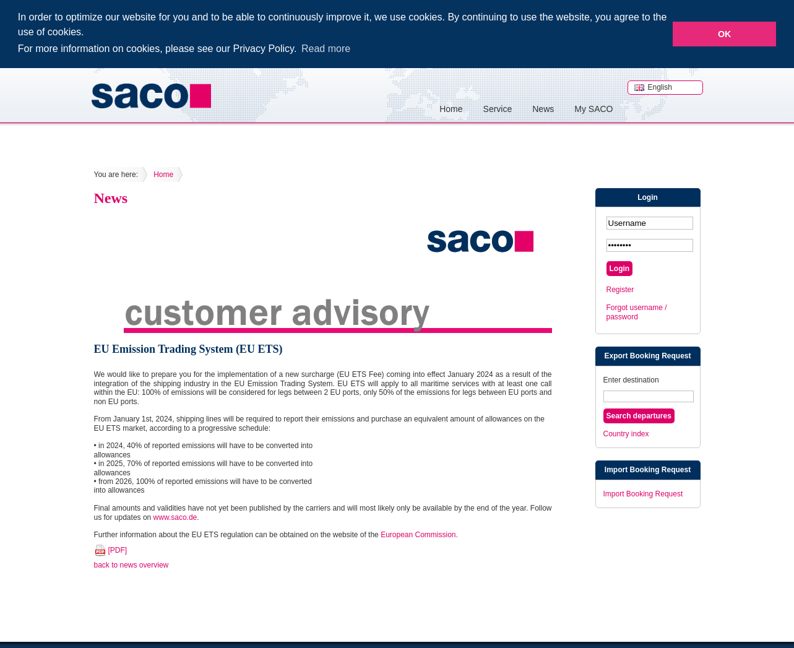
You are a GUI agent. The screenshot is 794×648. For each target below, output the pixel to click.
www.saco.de (175, 516)
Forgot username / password (636, 311)
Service (497, 108)
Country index (626, 433)
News (543, 108)
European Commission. (419, 534)
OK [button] (724, 34)
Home (450, 108)
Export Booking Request (647, 355)
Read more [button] (325, 48)
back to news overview (131, 564)
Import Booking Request (648, 469)
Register (620, 289)
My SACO (593, 108)
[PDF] (117, 549)
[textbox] (648, 396)
